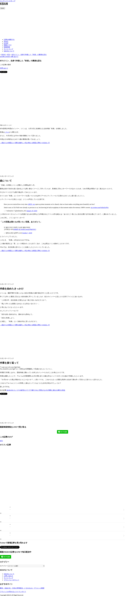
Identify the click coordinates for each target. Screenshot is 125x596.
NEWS (6, 41)
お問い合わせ (8, 576)
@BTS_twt (31, 204)
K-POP (6, 43)
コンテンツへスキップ (7, 1)
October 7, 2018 (27, 233)
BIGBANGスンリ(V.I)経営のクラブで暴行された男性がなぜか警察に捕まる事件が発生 (36, 390)
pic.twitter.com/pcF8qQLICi (27, 229)
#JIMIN (15, 229)
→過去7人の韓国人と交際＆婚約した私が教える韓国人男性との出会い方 (25, 143)
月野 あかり (14, 56)
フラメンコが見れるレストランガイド (13, 591)
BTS (1, 441)
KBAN (2, 8)
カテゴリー (4, 566)
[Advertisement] (62, 23)
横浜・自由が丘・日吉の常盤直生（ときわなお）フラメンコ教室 (22, 588)
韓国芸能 (7, 47)
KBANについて (9, 51)
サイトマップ (8, 49)
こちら (7, 132)
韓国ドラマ (7, 45)
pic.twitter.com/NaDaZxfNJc (100, 207)
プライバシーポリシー (11, 580)
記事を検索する (9, 39)
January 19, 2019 (32, 211)
